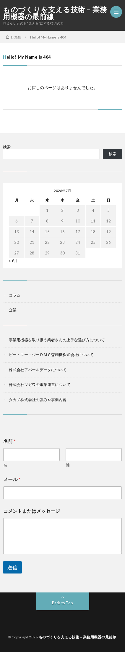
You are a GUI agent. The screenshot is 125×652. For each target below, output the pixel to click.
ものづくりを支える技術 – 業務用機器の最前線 (55, 13)
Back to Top (62, 602)
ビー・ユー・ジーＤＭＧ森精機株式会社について (51, 354)
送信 (12, 567)
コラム (14, 295)
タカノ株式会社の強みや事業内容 (37, 399)
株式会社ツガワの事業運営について (39, 384)
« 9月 (13, 260)
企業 (13, 309)
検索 (7, 147)
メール (11, 479)
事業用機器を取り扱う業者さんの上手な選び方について (57, 339)
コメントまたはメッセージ (31, 511)
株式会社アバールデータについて (37, 369)
